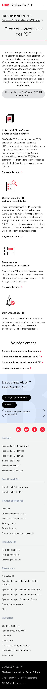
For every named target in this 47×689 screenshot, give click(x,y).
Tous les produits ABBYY (13, 630)
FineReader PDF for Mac (13, 451)
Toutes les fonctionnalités (16, 368)
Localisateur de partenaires (14, 513)
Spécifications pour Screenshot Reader (20, 599)
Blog (4, 609)
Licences (6, 508)
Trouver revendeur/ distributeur (16, 645)
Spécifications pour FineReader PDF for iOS (21, 594)
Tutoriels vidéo (8, 576)
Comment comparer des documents (21, 351)
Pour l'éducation (9, 528)
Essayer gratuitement (16, 398)
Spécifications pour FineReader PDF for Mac (22, 589)
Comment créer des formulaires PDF (22, 356)
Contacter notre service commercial (17, 413)
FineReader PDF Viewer (12, 470)
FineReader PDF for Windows (15, 16)
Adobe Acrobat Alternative (14, 518)
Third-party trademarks (12, 672)
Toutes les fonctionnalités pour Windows (21, 20)
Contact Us (7, 667)
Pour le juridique (9, 523)
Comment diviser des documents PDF (22, 362)
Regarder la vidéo (12, 172)
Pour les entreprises (11, 550)
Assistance (7, 655)
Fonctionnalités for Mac (12, 492)
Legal (18, 667)
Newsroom (7, 640)
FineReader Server (10, 465)
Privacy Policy (32, 672)
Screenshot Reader (11, 460)
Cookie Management (27, 677)
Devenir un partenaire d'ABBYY (15, 650)
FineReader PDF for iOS (12, 456)
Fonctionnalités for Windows (15, 487)
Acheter (9, 405)
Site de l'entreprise (10, 626)
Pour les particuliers (10, 555)
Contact (6, 635)
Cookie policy (8, 677)
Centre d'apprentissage (12, 604)
